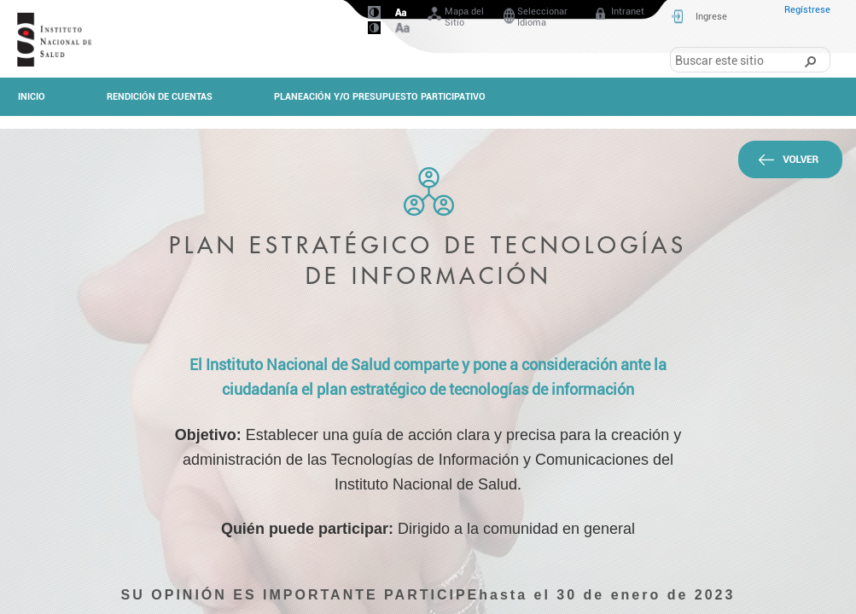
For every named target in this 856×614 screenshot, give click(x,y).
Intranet (618, 14)
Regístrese (807, 9)
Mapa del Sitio (455, 17)
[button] (809, 60)
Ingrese (711, 16)
